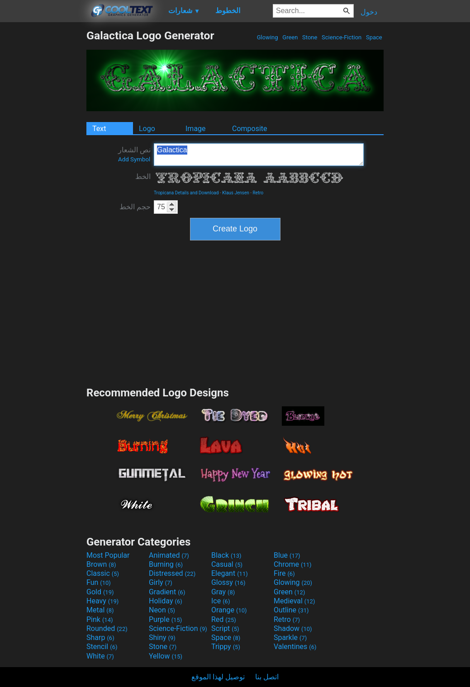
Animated (169, 555)
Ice (220, 601)
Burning (166, 564)
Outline (291, 610)
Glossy (228, 582)
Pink (99, 619)
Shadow (293, 628)
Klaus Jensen (235, 192)
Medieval (294, 601)
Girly (160, 582)
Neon (162, 610)
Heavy (102, 601)
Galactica (259, 154)
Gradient (167, 592)
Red (223, 619)
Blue (287, 555)
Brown (101, 564)
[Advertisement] (43, 164)
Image (195, 128)
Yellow (165, 656)
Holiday (165, 601)
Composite (249, 128)
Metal (100, 610)
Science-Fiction (341, 37)
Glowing (268, 37)
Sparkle (290, 637)
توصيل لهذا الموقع (218, 677)
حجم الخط (135, 206)
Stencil (101, 646)
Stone (310, 37)
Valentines (295, 646)
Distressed (172, 573)
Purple (165, 619)
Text (99, 128)
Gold (100, 592)
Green (290, 37)
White (100, 656)
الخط (143, 176)
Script (225, 628)
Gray (223, 592)
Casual (226, 564)
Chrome (293, 564)
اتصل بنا (267, 677)
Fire (284, 573)
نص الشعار (134, 154)
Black (226, 555)
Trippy (225, 646)
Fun (98, 582)
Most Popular (108, 555)
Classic (102, 573)
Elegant (229, 573)
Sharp (100, 637)
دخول (369, 12)
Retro (258, 192)
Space (374, 37)
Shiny (162, 637)
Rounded (107, 628)
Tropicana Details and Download (186, 192)
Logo (147, 128)
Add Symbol (134, 159)
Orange (229, 610)
